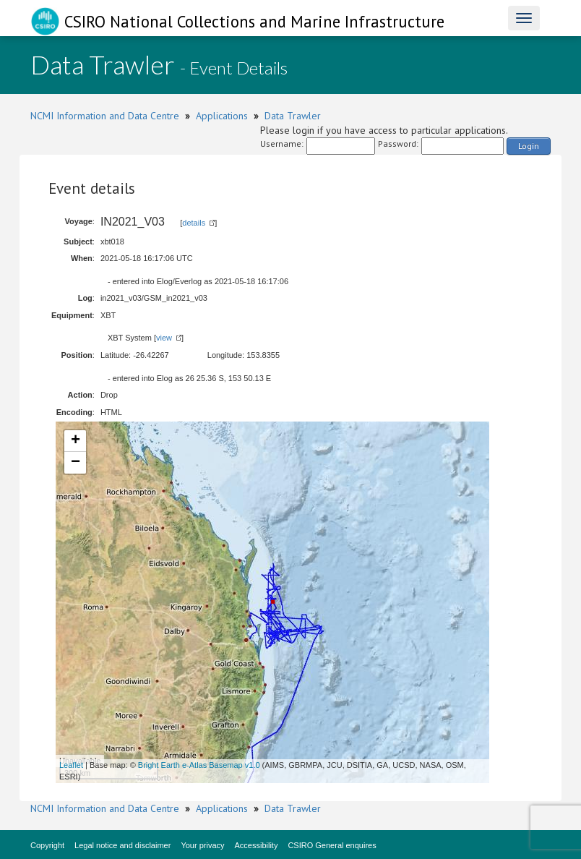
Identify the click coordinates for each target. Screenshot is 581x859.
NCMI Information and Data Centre (104, 115)
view (164, 337)
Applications (222, 115)
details (193, 222)
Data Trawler (292, 115)
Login (528, 145)
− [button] (75, 463)
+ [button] (75, 441)
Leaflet (71, 765)
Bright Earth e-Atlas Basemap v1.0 (199, 765)
